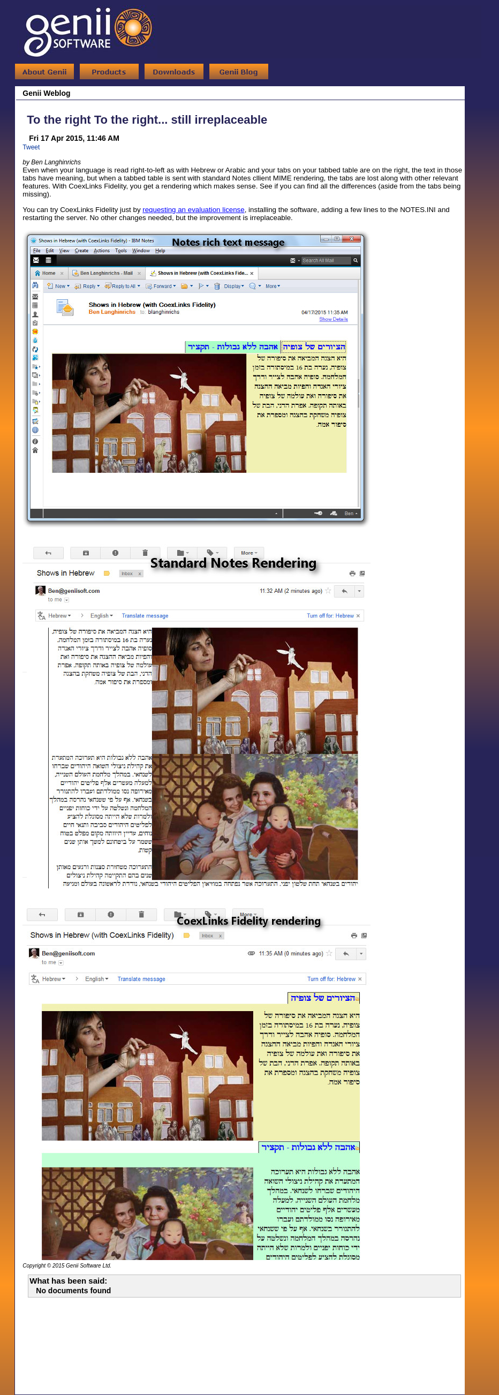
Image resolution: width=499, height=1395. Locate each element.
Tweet (31, 147)
